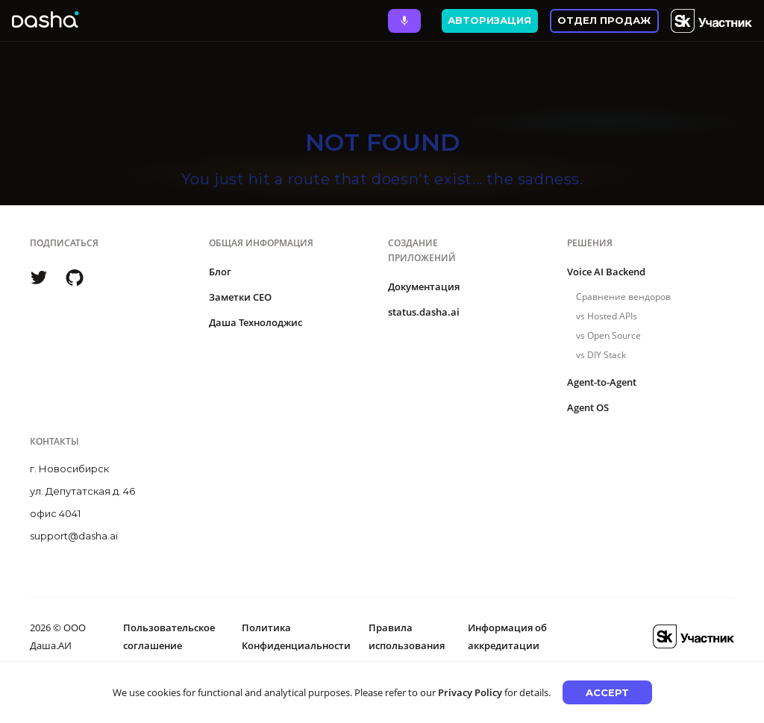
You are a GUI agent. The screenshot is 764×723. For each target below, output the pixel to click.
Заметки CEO (240, 297)
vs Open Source (608, 335)
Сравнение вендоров (623, 296)
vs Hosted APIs (606, 316)
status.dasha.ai (424, 312)
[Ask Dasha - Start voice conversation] (404, 21)
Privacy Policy (470, 692)
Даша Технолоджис (255, 322)
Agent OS (588, 407)
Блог (220, 271)
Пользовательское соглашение (169, 636)
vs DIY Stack (601, 354)
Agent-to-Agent (601, 382)
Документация (424, 286)
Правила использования (407, 636)
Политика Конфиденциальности (296, 636)
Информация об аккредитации (507, 636)
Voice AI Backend (606, 271)
